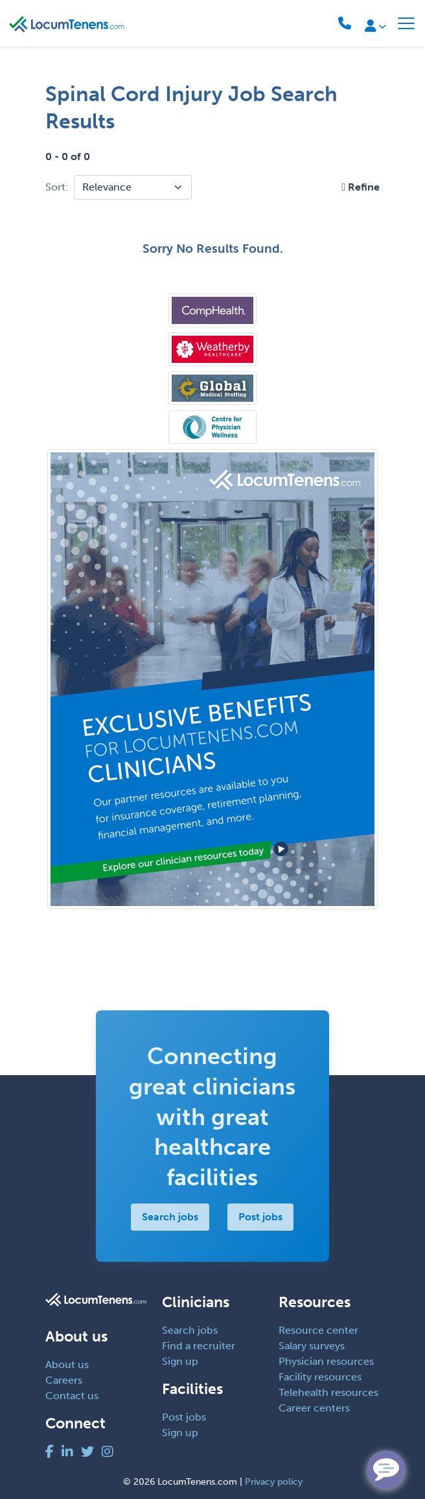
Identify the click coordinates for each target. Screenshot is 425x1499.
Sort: (57, 187)
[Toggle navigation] (406, 23)
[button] (360, 187)
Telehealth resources (328, 1392)
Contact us (71, 1395)
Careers (63, 1380)
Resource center (318, 1330)
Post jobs (261, 1217)
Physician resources (326, 1361)
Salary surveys (312, 1346)
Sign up (180, 1361)
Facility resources (320, 1377)
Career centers (314, 1408)
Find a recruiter (198, 1346)
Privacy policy (274, 1481)
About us (67, 1364)
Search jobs (171, 1217)
